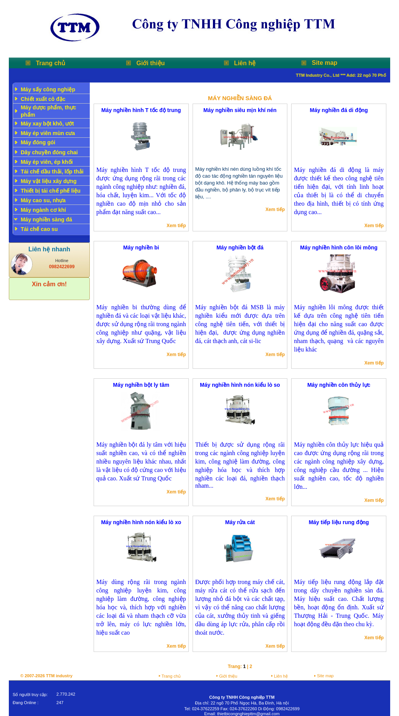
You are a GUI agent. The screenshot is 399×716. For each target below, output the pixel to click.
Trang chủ (50, 63)
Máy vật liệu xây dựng (49, 181)
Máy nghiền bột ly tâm (141, 385)
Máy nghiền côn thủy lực (338, 385)
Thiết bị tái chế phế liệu (51, 191)
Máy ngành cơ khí (43, 210)
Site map (325, 62)
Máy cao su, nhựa (43, 200)
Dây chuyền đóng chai (49, 152)
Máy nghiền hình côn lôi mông (339, 247)
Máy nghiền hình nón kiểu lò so (240, 385)
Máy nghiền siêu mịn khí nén (240, 110)
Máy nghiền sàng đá (46, 219)
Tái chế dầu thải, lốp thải (52, 171)
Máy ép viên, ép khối (47, 162)
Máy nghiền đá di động (339, 110)
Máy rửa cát (240, 522)
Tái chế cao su (39, 229)
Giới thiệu (151, 63)
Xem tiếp (176, 225)
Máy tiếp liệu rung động (339, 522)
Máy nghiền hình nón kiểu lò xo (141, 522)
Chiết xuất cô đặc (43, 99)
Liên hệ (245, 63)
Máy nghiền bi (141, 247)
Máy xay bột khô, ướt (47, 123)
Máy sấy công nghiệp (48, 89)
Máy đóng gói (38, 142)
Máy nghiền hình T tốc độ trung (141, 110)
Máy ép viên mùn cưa (48, 133)
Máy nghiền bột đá (240, 247)
